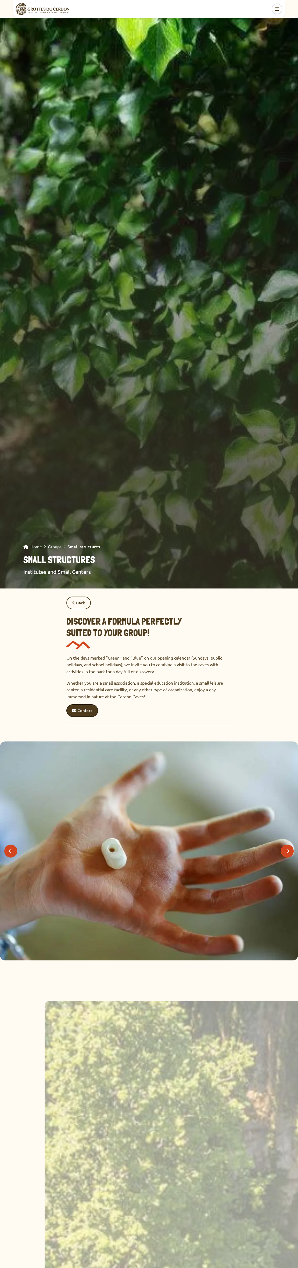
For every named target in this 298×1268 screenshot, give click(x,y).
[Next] (287, 851)
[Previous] (10, 851)
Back (78, 602)
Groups (55, 546)
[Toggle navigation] (277, 9)
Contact (82, 710)
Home (36, 546)
